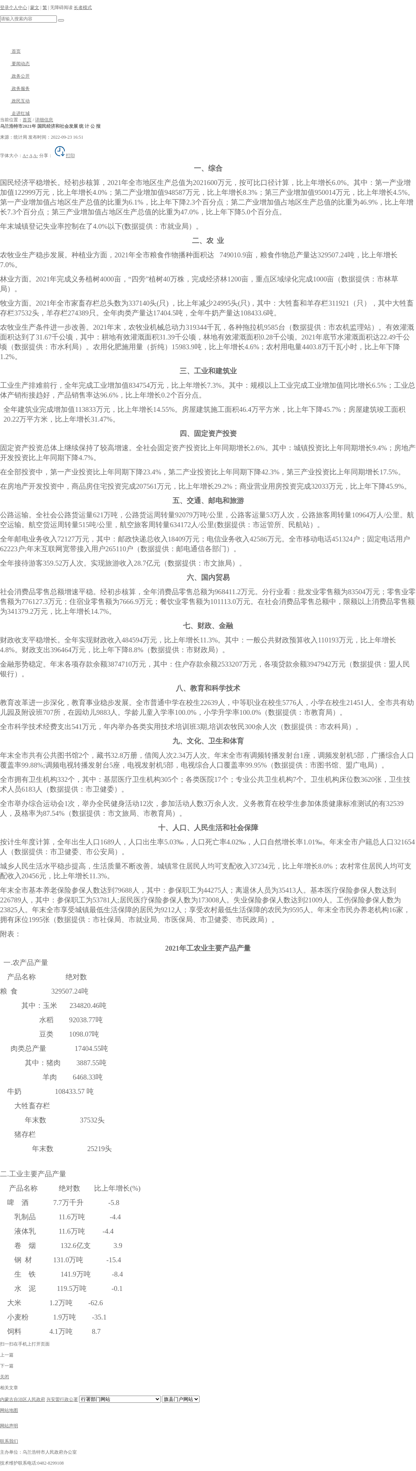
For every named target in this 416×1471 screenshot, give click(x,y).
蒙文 (34, 7)
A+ (25, 155)
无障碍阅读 (61, 7)
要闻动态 (15, 63)
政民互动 (15, 101)
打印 (64, 155)
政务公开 (15, 76)
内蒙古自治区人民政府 (22, 1399)
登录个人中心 (13, 7)
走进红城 (15, 113)
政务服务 (15, 88)
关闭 (4, 1376)
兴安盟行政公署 (62, 1399)
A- (35, 155)
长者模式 (83, 7)
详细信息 (44, 119)
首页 (10, 51)
